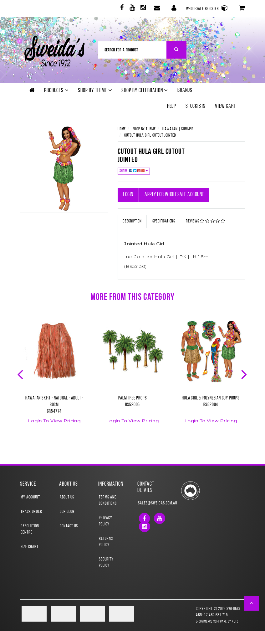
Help (171, 106)
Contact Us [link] (69, 526)
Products (56, 90)
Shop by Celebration (144, 90)
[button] (251, 603)
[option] (54, 375)
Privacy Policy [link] (105, 521)
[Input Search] (132, 50)
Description (132, 221)
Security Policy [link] (106, 562)
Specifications (163, 221)
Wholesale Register (207, 8)
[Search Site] (176, 50)
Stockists (196, 106)
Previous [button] (21, 373)
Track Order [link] (31, 511)
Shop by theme (95, 90)
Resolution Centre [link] (30, 529)
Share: (134, 171)
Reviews (205, 221)
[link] (121, 8)
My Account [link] (30, 497)
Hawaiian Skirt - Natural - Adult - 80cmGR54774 (54, 405)
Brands (184, 90)
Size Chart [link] (29, 547)
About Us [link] (67, 497)
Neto (235, 621)
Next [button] (244, 373)
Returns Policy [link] (106, 541)
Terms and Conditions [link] (108, 500)
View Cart (225, 106)
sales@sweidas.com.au (152, 503)
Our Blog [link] (67, 511)
